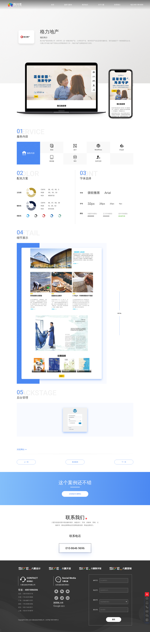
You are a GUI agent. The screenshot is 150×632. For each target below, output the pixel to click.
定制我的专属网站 (75, 494)
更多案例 (75, 462)
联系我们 (117, 5)
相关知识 (85, 5)
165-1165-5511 (28, 607)
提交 (113, 619)
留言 (95, 609)
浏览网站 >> (22, 449)
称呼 (95, 580)
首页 (52, 5)
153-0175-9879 (28, 611)
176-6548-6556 (28, 604)
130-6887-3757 (28, 600)
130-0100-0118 (28, 594)
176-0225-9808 (28, 597)
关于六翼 (101, 5)
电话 (95, 590)
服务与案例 (68, 5)
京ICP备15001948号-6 (51, 620)
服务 (95, 600)
